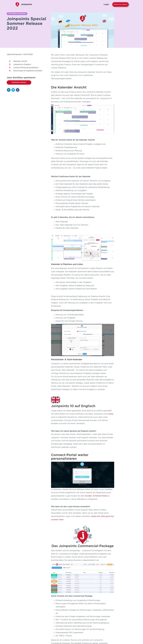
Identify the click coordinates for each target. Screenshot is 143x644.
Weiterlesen (31, 601)
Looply (110, 355)
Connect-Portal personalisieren (25, 67)
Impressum (113, 618)
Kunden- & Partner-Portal (96, 411)
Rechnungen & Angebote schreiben (27, 71)
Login (106, 4)
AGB (115, 622)
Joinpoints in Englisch (22, 64)
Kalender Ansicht (20, 61)
